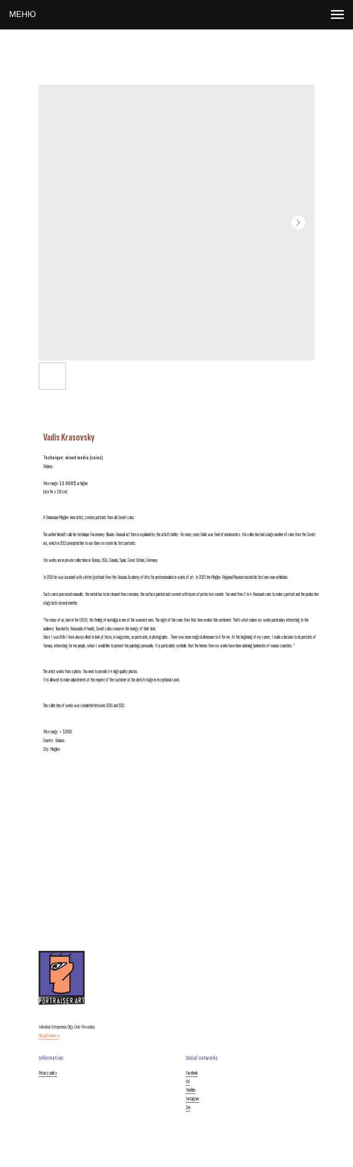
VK (188, 1081)
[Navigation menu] (337, 14)
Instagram (192, 1098)
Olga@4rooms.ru (49, 1035)
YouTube (190, 1090)
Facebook (192, 1073)
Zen (188, 1107)
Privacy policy (48, 1073)
